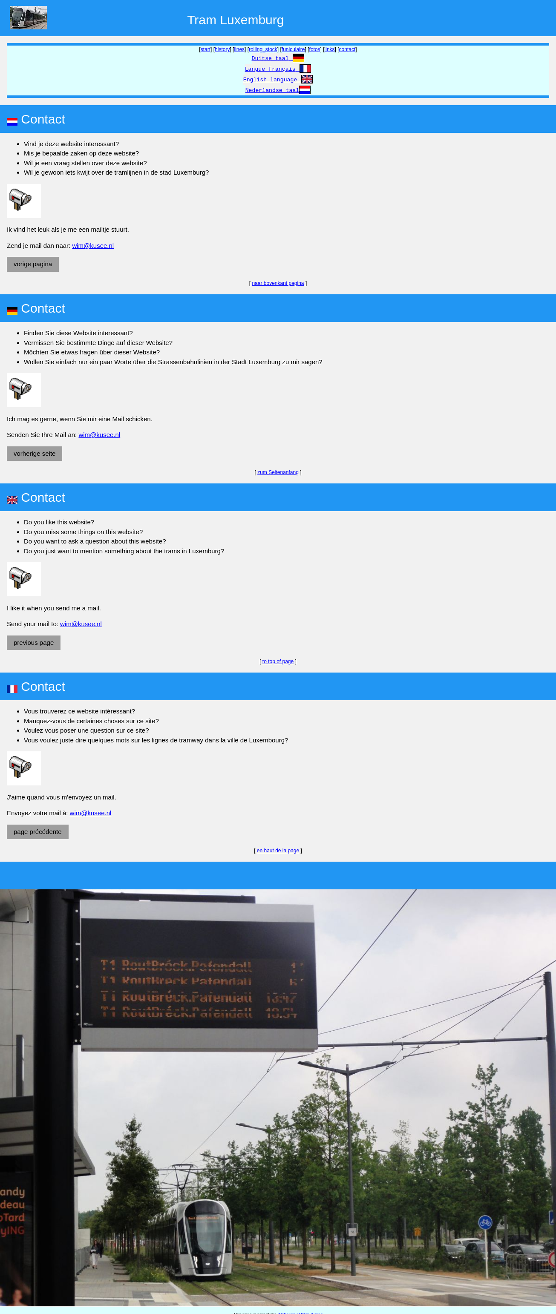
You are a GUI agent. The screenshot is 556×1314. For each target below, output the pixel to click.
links (330, 49)
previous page (34, 642)
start (205, 49)
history (222, 49)
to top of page (278, 661)
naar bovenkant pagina (278, 283)
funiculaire (293, 49)
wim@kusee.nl (93, 245)
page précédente (38, 831)
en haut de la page (278, 851)
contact (347, 49)
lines (239, 49)
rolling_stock (263, 49)
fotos (314, 49)
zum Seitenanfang (278, 472)
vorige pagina (33, 263)
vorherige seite (34, 453)
